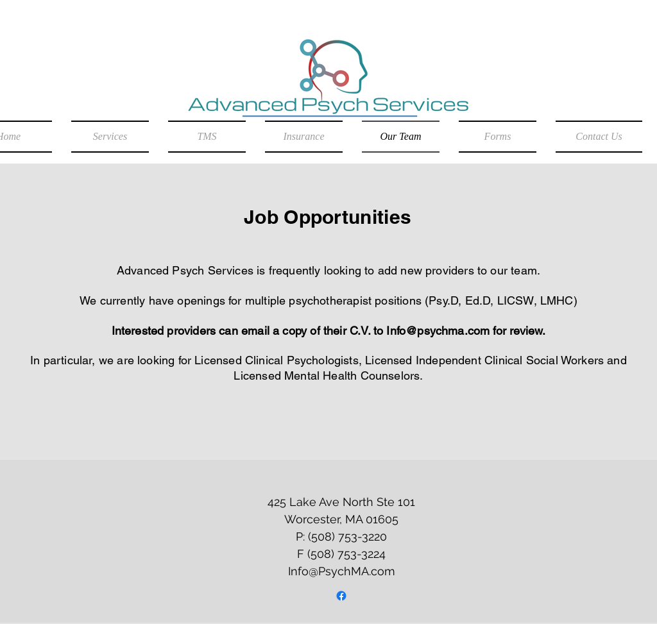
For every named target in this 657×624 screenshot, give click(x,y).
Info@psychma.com (438, 330)
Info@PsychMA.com (341, 571)
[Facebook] (341, 595)
